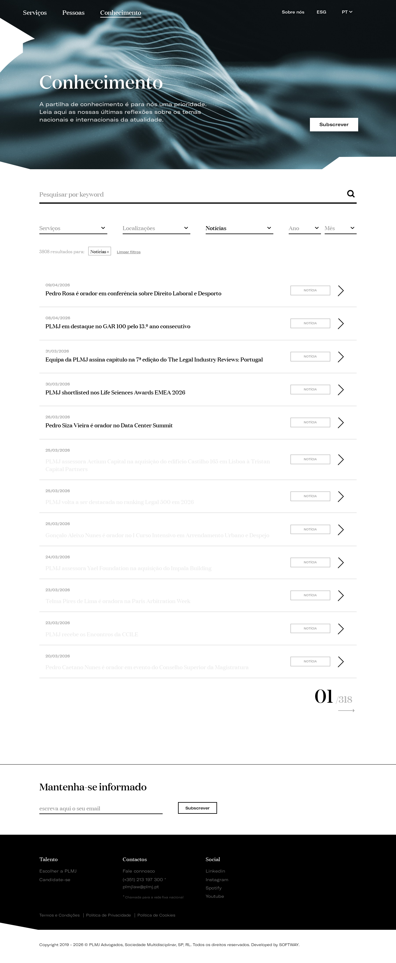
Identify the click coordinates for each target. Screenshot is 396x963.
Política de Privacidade (108, 915)
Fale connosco (139, 870)
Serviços (35, 11)
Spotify (214, 887)
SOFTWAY (289, 944)
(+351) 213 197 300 (143, 879)
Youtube (215, 896)
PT (347, 12)
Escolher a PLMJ (58, 870)
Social (213, 858)
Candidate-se (54, 879)
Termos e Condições (59, 915)
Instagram (217, 879)
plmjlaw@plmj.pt (141, 886)
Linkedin (215, 870)
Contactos (135, 858)
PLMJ (198, 10)
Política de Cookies (156, 915)
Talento (48, 858)
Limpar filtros (129, 252)
